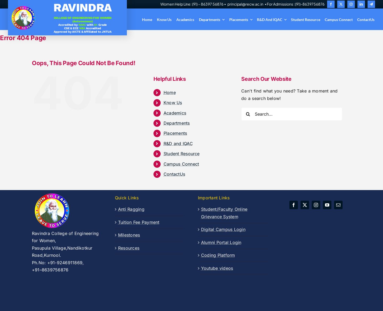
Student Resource (182, 153)
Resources (128, 248)
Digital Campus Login (223, 229)
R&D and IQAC (178, 143)
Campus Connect (181, 164)
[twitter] (341, 4)
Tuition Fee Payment (139, 222)
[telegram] (371, 4)
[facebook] (331, 4)
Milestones (129, 235)
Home (170, 92)
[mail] (338, 205)
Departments (177, 123)
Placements (175, 133)
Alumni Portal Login (221, 242)
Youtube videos (217, 268)
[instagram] (351, 4)
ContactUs (174, 174)
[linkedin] (361, 4)
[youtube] (327, 205)
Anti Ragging (131, 209)
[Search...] (291, 114)
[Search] (248, 114)
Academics (175, 113)
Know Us (173, 102)
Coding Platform (218, 255)
